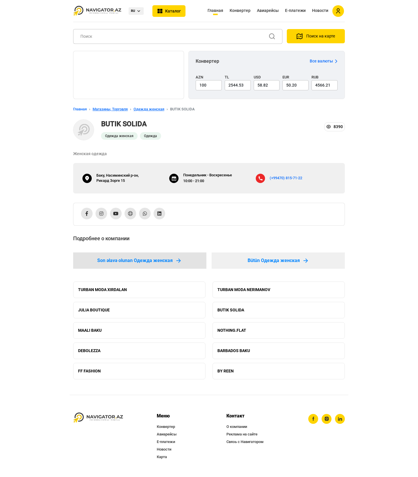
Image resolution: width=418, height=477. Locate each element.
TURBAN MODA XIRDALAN (102, 289)
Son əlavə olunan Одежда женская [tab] (139, 260)
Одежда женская (149, 109)
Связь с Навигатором (245, 442)
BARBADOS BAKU (233, 350)
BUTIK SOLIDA (230, 310)
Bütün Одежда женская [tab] (278, 260)
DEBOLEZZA (89, 350)
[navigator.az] (98, 418)
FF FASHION (89, 371)
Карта (162, 457)
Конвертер (240, 10)
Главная (215, 10)
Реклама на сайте (241, 434)
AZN (199, 77)
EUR (285, 77)
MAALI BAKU (90, 330)
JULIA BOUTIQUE (94, 310)
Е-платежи (295, 10)
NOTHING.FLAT (231, 330)
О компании (236, 426)
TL (227, 77)
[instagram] (326, 419)
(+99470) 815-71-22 (286, 178)
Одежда (150, 136)
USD (257, 77)
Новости (320, 10)
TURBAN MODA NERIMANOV (243, 289)
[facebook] (313, 419)
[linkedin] (340, 419)
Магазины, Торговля (110, 109)
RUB (314, 77)
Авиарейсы (268, 10)
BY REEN (225, 371)
